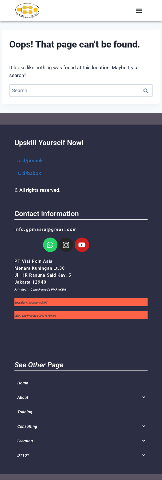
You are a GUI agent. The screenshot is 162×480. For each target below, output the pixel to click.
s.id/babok (29, 173)
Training (24, 412)
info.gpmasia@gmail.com (45, 229)
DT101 (23, 455)
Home (22, 383)
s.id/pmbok (30, 160)
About (22, 397)
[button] (139, 11)
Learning (25, 441)
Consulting (27, 426)
